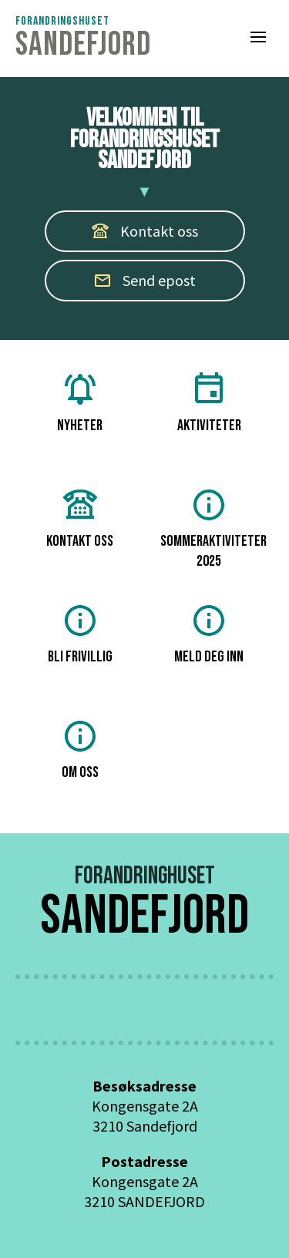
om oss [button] (80, 750)
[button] (258, 38)
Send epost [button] (144, 280)
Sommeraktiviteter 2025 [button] (213, 528)
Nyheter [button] (79, 403)
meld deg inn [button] (209, 634)
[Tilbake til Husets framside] (83, 38)
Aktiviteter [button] (209, 403)
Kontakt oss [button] (79, 518)
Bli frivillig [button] (80, 634)
